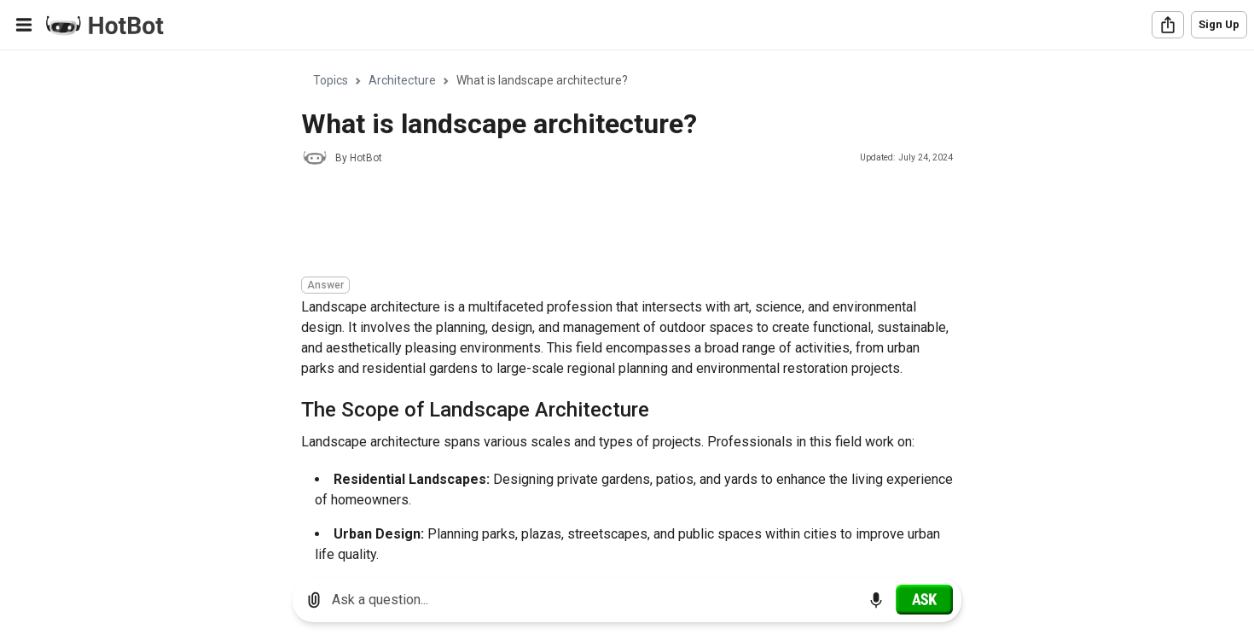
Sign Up (1219, 24)
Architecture (402, 80)
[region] (627, 307)
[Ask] (924, 599)
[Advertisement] (611, 223)
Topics (330, 80)
